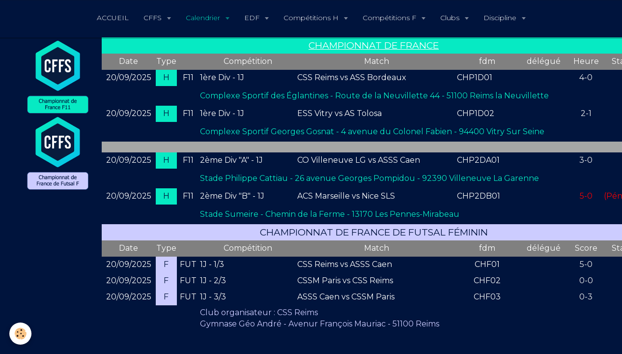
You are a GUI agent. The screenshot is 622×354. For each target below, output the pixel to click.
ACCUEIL (113, 17)
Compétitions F (390, 17)
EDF (252, 17)
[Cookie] (21, 334)
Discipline (500, 17)
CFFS (153, 17)
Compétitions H (311, 17)
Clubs (450, 17)
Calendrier (204, 17)
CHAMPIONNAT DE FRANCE (374, 45)
